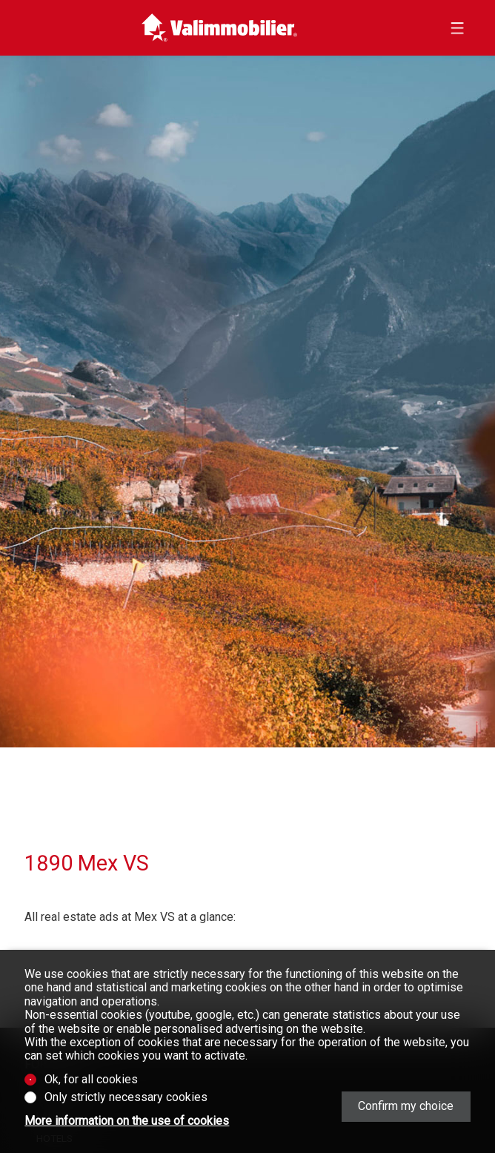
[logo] (220, 27)
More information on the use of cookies (126, 1121)
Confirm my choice (406, 1106)
